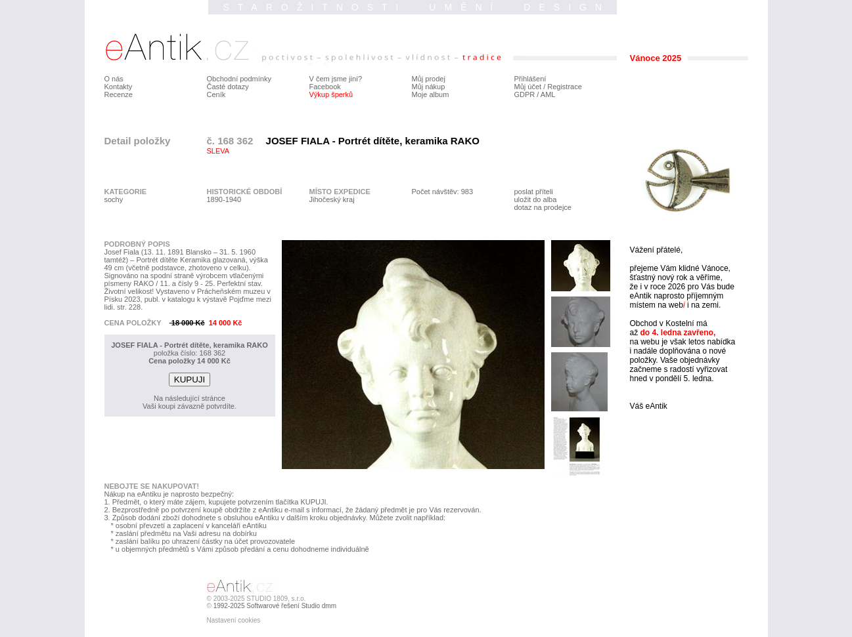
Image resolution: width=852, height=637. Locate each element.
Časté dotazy (228, 87)
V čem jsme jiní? (336, 79)
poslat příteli (533, 191)
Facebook (325, 87)
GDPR (524, 94)
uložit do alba (535, 199)
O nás (113, 79)
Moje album (430, 94)
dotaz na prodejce (543, 207)
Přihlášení (530, 79)
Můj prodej (428, 79)
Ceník (216, 94)
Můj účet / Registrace (548, 87)
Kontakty (118, 87)
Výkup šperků (331, 94)
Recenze (118, 94)
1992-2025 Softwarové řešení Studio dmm (274, 605)
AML (548, 94)
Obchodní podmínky (239, 79)
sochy (113, 199)
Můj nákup (428, 87)
